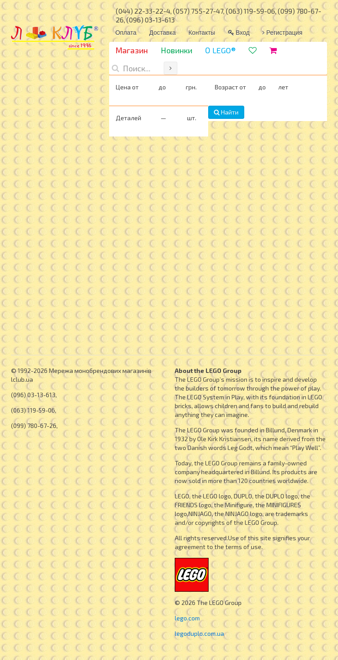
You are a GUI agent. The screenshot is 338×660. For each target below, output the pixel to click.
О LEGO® (220, 50)
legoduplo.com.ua (199, 633)
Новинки (176, 50)
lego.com (187, 618)
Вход (239, 32)
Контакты (201, 32)
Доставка (162, 32)
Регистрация (282, 32)
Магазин (131, 50)
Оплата (125, 32)
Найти (226, 112)
